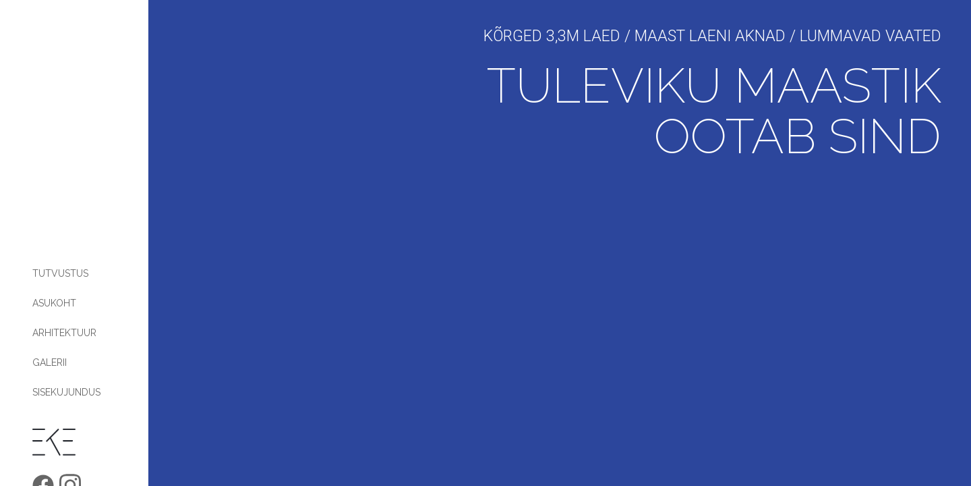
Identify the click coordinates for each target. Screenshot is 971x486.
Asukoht (54, 303)
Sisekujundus (66, 392)
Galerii (49, 362)
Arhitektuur (64, 332)
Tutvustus (60, 273)
